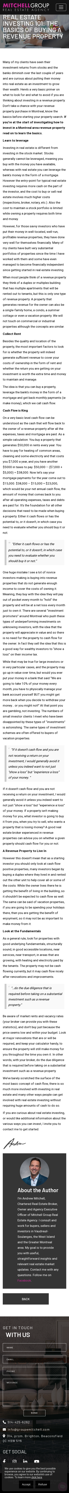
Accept (26, 1484)
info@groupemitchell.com (26, 1429)
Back (26, 1299)
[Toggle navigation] (61, 7)
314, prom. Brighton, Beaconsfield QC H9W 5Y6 (33, 1438)
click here (36, 1477)
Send (34, 1413)
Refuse (42, 1484)
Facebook (24, 1280)
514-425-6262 (16, 1422)
